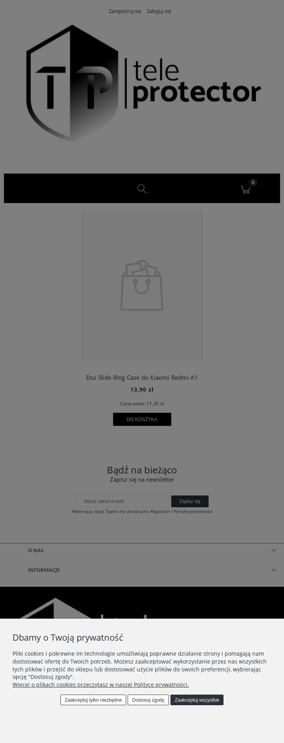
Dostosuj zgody (148, 700)
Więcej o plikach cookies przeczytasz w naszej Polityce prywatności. (101, 684)
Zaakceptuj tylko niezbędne (93, 700)
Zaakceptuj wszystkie (197, 700)
